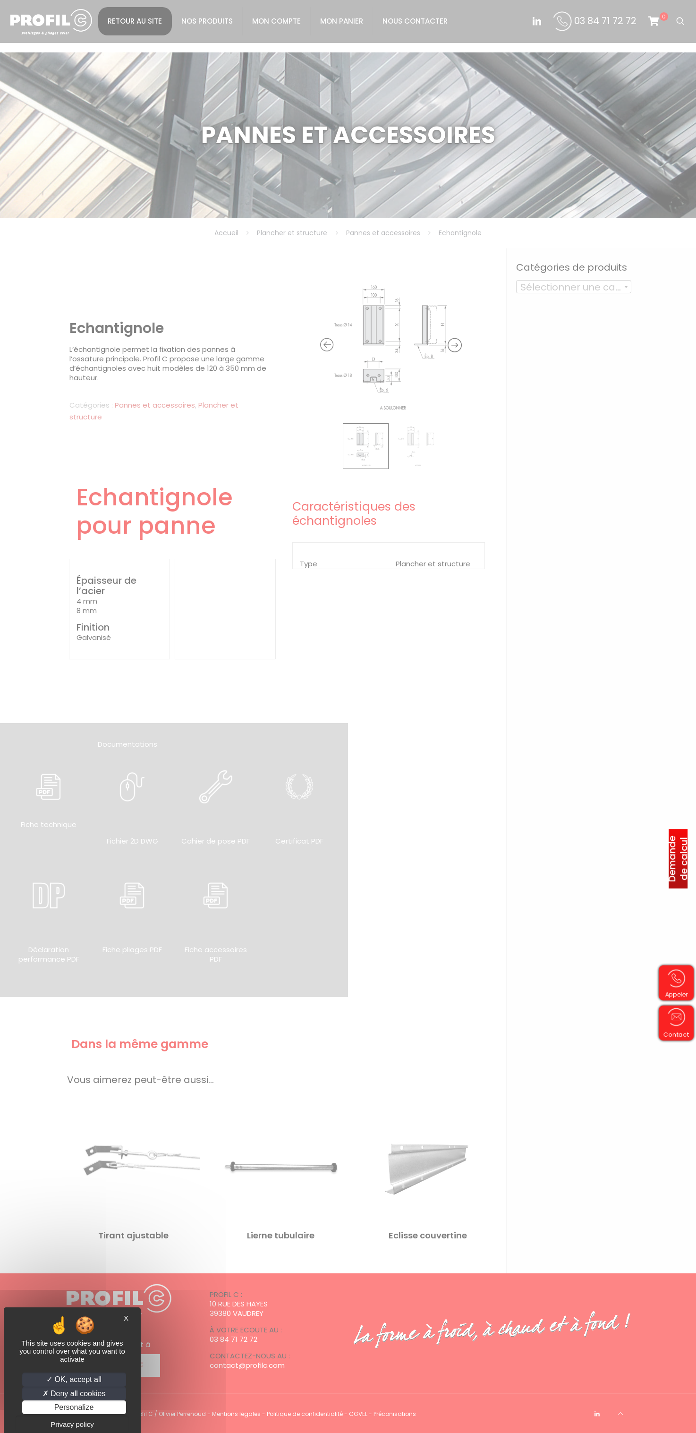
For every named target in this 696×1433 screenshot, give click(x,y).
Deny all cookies (74, 1394)
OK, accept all (74, 1379)
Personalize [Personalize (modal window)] (74, 1407)
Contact (674, 1035)
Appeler (674, 994)
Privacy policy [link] (72, 1424)
